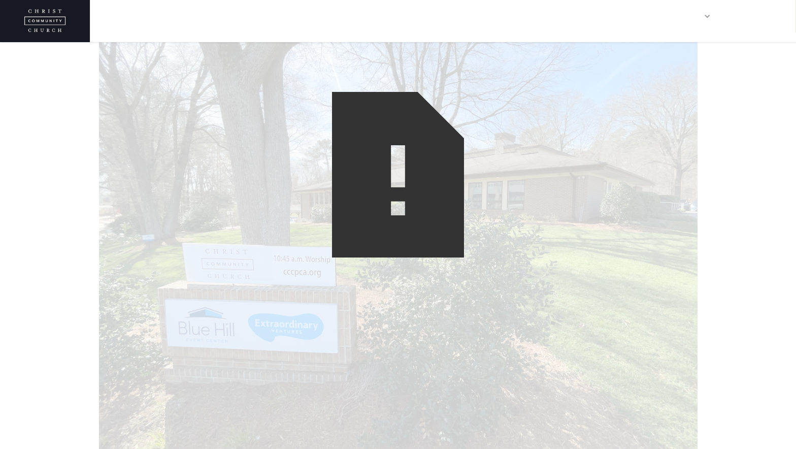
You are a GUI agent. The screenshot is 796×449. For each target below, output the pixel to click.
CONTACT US (758, 16)
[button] (692, 16)
